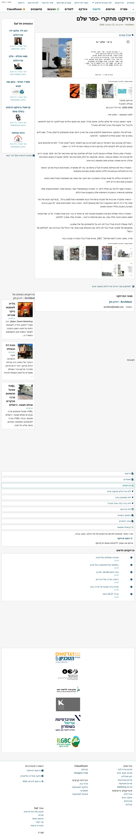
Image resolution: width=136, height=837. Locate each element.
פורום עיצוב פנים (124, 773)
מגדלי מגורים (125, 35)
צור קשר (40, 822)
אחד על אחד (47, 3)
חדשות (129, 473)
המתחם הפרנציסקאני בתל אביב (104, 565)
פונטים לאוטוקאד (80, 794)
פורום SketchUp (124, 787)
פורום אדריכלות (125, 769)
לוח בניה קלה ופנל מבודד (120, 503)
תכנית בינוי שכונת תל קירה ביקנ (104, 587)
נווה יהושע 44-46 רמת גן (107, 572)
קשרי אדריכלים (81, 3)
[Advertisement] (84, 335)
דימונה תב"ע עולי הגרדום (107, 579)
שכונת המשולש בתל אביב (107, 557)
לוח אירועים (33, 3)
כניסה (3, 2)
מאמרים (130, 3)
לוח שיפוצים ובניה (124, 497)
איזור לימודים (126, 521)
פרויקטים (128, 485)
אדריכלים (128, 794)
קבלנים (129, 804)
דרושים (21, 3)
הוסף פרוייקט (125, 538)
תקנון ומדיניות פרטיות (34, 811)
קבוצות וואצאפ (125, 527)
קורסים (84, 769)
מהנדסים (128, 801)
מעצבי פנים (127, 797)
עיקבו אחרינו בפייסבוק (32, 776)
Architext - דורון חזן (125, 24)
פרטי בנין (84, 783)
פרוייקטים (119, 3)
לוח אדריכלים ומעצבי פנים (120, 491)
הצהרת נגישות (37, 825)
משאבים (84, 790)
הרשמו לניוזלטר (35, 770)
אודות (41, 815)
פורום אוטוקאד (125, 783)
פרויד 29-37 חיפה (110, 594)
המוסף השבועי (126, 515)
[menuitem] (129, 3)
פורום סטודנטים (125, 780)
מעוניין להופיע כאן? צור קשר (20, 155)
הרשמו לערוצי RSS (33, 781)
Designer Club (81, 773)
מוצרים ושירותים (64, 3)
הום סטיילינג (126, 776)
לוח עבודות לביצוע (103, 3)
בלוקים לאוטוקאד (80, 787)
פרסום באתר (38, 818)
